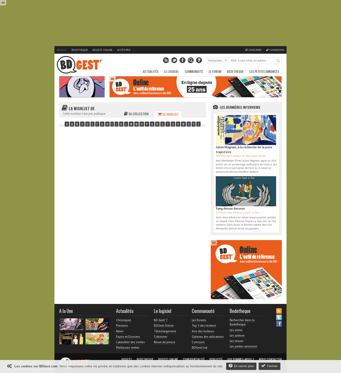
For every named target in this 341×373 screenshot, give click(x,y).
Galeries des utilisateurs (208, 337)
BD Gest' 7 (161, 320)
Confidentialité (194, 359)
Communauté (194, 71)
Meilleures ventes (127, 348)
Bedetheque (80, 50)
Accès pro (123, 50)
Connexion (275, 50)
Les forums (199, 320)
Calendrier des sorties (130, 342)
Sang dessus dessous (230, 208)
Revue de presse (164, 342)
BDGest (62, 50)
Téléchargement (165, 331)
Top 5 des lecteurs (204, 326)
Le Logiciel (171, 71)
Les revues (236, 341)
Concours (198, 342)
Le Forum (215, 71)
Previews (122, 326)
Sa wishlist (168, 114)
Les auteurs (237, 336)
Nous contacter (270, 359)
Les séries (236, 330)
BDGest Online (102, 50)
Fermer (269, 366)
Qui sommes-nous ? (240, 359)
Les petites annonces (264, 71)
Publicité (216, 359)
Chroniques (123, 320)
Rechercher (278, 61)
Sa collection (136, 113)
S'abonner (160, 337)
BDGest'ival (199, 348)
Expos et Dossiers (128, 337)
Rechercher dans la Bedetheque (242, 322)
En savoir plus (241, 366)
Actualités (150, 71)
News (120, 331)
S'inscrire (253, 50)
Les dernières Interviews (240, 107)
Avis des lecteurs (203, 331)
